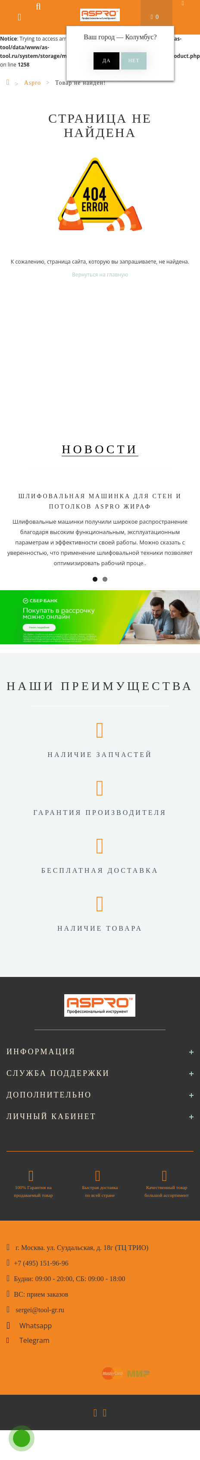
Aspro (32, 83)
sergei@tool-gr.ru (40, 1310)
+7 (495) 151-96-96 (41, 1263)
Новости (100, 449)
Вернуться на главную (100, 274)
